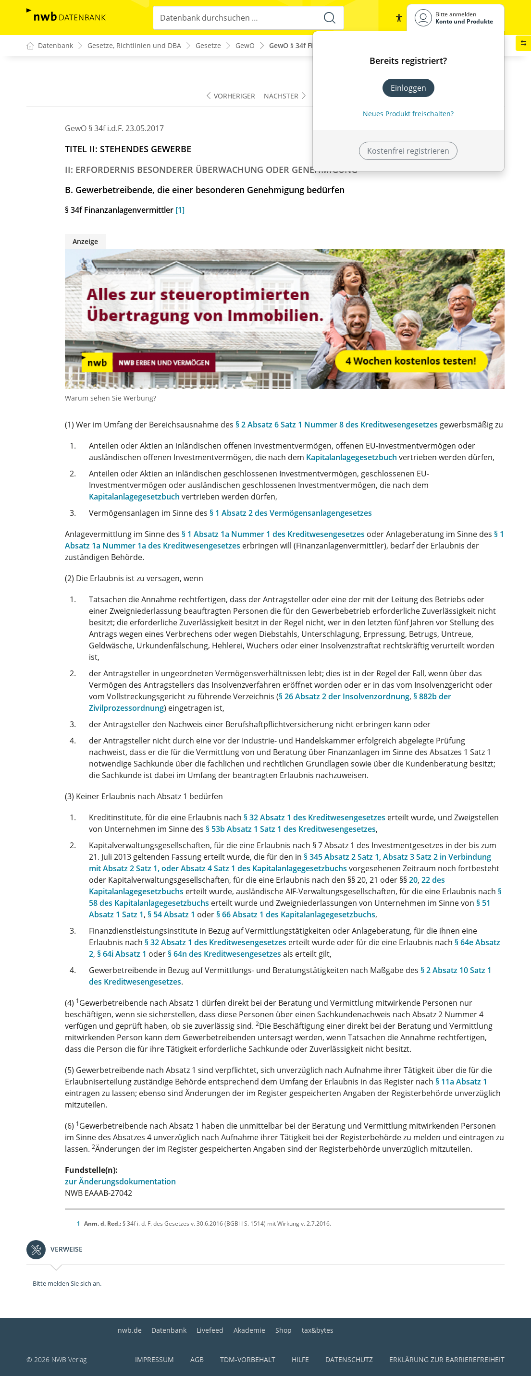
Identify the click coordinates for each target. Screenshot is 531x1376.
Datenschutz (349, 1359)
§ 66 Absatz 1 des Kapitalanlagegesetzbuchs (295, 914)
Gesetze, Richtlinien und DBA (134, 45)
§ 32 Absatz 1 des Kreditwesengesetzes (314, 817)
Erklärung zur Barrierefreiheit (447, 1359)
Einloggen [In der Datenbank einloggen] (408, 88)
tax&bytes (317, 1330)
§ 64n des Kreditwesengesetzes (224, 954)
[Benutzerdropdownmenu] (456, 17)
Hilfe (300, 1359)
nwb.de (130, 1330)
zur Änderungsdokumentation (120, 1181)
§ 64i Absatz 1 (122, 954)
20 (413, 880)
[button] (399, 18)
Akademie (249, 1330)
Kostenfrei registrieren (408, 151)
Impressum (154, 1359)
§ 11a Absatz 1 (461, 1081)
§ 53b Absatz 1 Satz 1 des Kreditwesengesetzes (291, 829)
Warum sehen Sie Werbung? (110, 397)
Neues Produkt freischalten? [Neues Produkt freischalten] (408, 113)
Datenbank (168, 1330)
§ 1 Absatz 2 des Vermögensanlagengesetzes (291, 513)
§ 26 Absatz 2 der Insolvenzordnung (344, 696)
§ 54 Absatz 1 (171, 914)
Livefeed (210, 1330)
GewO (245, 45)
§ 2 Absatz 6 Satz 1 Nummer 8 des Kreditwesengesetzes (336, 424)
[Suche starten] (330, 17)
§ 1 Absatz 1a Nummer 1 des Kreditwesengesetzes (273, 534)
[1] (180, 210)
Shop (283, 1330)
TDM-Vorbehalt (247, 1359)
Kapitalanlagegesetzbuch (351, 457)
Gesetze (208, 45)
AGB (197, 1359)
